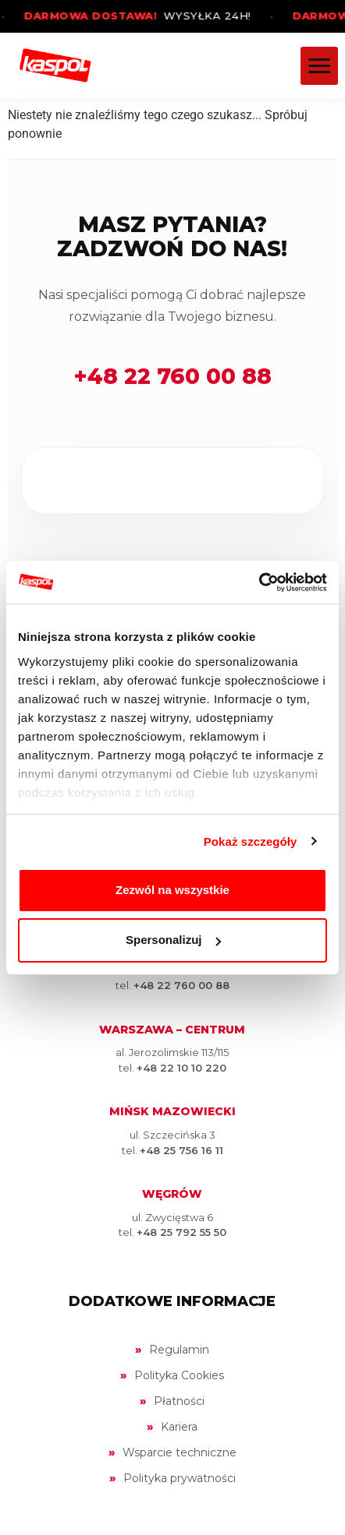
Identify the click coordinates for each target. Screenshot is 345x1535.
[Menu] (319, 66)
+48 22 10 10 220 (181, 1067)
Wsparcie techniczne (180, 1452)
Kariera (179, 1427)
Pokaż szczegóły (250, 841)
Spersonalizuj (173, 939)
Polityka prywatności (179, 1478)
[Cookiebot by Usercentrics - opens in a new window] (258, 582)
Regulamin (179, 1350)
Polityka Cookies (179, 1375)
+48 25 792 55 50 (181, 1232)
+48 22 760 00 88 (172, 376)
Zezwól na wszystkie (172, 889)
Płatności (179, 1401)
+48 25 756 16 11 (181, 1150)
